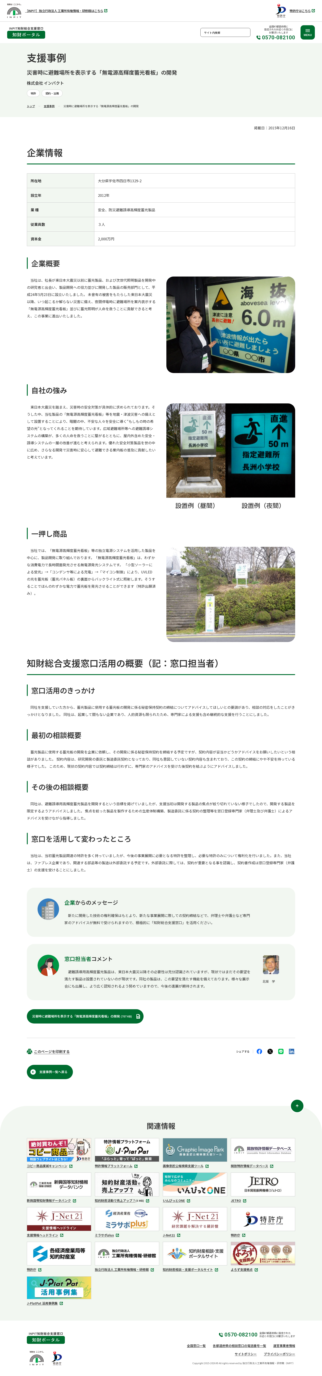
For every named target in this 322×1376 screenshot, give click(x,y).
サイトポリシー (246, 1354)
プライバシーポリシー (279, 1354)
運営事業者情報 (284, 1345)
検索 (246, 32)
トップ (31, 106)
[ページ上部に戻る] (297, 1106)
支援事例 (49, 106)
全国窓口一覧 (196, 1345)
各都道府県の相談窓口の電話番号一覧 (239, 1345)
